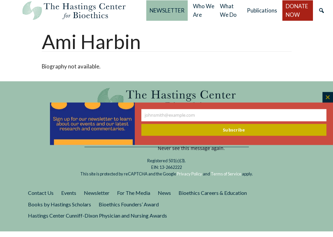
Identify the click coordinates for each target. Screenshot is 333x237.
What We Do (228, 10)
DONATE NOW (297, 10)
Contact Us (41, 193)
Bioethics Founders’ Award (129, 204)
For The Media (133, 193)
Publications (262, 10)
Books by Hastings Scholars (59, 204)
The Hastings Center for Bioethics (74, 10)
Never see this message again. (191, 148)
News (164, 193)
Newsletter (96, 193)
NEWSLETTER (167, 10)
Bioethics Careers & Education (212, 193)
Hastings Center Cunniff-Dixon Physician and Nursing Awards (97, 215)
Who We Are (203, 10)
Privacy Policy (189, 173)
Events (68, 193)
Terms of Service (226, 173)
